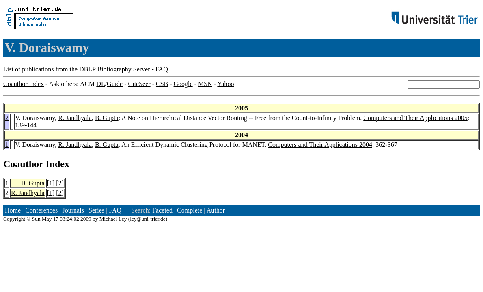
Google (183, 83)
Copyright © (17, 219)
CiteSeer (139, 83)
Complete (189, 210)
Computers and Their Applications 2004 (320, 144)
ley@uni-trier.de (147, 219)
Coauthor (23, 164)
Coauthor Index (23, 83)
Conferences (41, 210)
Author (216, 210)
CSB (162, 83)
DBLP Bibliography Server (114, 69)
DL (100, 83)
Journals (73, 210)
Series (96, 210)
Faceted (162, 210)
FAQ (161, 69)
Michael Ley (113, 219)
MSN (205, 83)
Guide (115, 83)
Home (13, 210)
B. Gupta (107, 117)
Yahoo (225, 83)
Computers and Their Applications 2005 (415, 117)
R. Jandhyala (75, 117)
